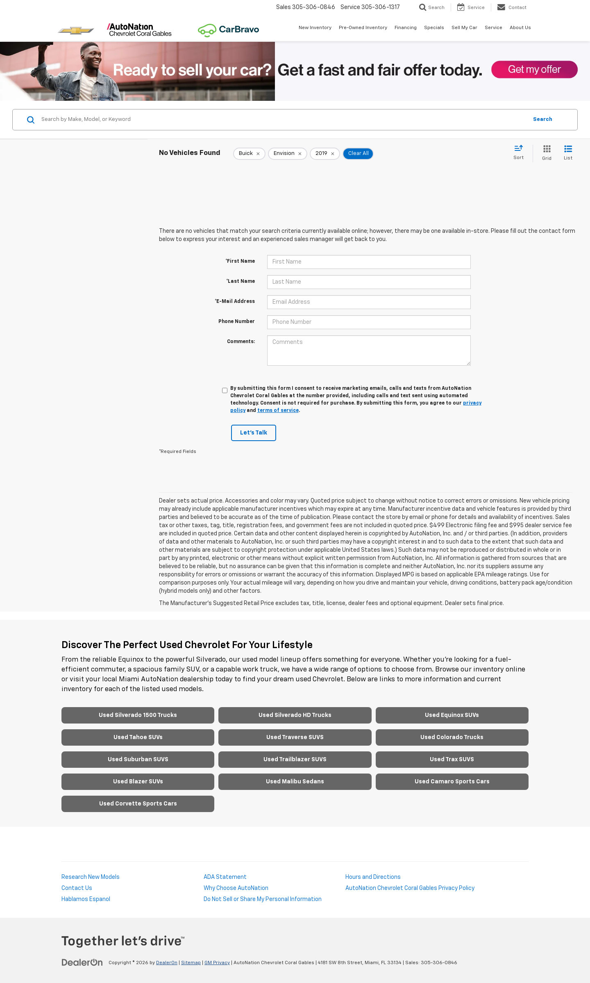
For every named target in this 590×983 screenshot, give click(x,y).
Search (542, 119)
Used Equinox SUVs (452, 715)
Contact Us (76, 888)
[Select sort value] (521, 153)
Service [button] (493, 27)
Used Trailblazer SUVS (295, 759)
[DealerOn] (82, 962)
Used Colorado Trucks (451, 737)
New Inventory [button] (315, 27)
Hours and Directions (373, 877)
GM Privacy (217, 962)
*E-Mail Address (235, 301)
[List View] (568, 153)
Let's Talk (253, 433)
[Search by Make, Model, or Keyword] (283, 120)
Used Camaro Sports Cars (452, 782)
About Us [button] (520, 27)
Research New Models (90, 877)
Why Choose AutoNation (236, 888)
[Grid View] (545, 153)
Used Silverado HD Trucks (295, 715)
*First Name (240, 261)
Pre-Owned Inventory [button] (363, 27)
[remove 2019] (325, 154)
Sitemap (191, 962)
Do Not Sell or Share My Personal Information (263, 899)
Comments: (241, 341)
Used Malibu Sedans (295, 782)
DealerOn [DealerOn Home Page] (166, 962)
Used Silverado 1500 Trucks (138, 715)
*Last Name (240, 281)
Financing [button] (406, 27)
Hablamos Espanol (85, 899)
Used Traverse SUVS (295, 737)
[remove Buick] (249, 154)
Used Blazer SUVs (138, 782)
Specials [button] (434, 27)
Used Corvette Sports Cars (138, 804)
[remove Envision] (287, 154)
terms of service (278, 410)
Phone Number (236, 321)
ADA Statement (225, 877)
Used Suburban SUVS (138, 759)
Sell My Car (464, 27)
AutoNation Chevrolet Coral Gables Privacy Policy (409, 888)
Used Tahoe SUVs (138, 737)
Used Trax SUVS (452, 759)
